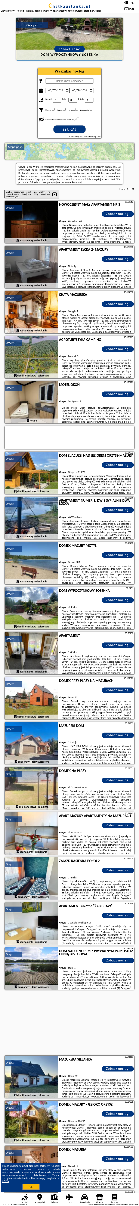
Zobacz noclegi (118, 214)
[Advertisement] (69, 1023)
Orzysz (10, 208)
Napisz (135, 1204)
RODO (5, 1181)
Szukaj (69, 129)
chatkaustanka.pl (70, 6)
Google (55, 1165)
